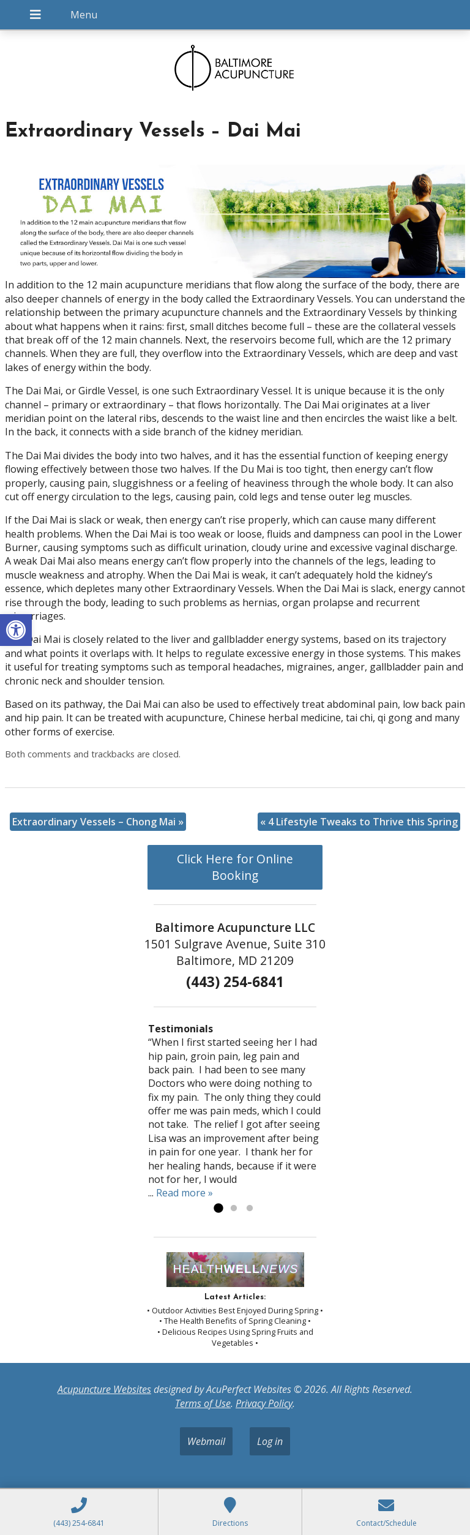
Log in (270, 1441)
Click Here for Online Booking (235, 867)
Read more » (184, 1192)
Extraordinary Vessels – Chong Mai (98, 821)
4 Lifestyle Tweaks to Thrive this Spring (359, 821)
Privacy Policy (264, 1403)
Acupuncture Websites (104, 1389)
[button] (16, 630)
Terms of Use (203, 1403)
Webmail (206, 1441)
